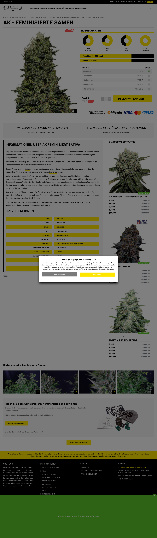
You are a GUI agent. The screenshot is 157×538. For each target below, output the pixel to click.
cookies (57, 269)
